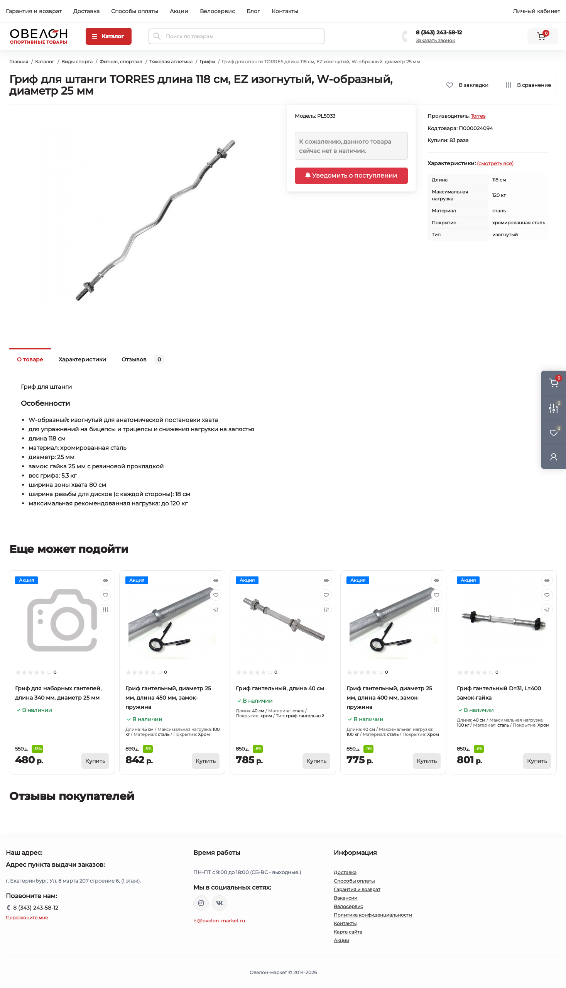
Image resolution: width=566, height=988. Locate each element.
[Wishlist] (105, 595)
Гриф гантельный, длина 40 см (280, 688)
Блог (253, 11)
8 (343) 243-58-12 (439, 32)
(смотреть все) (495, 163)
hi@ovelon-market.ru (219, 921)
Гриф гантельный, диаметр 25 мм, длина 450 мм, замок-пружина (168, 697)
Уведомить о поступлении (351, 175)
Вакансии (345, 898)
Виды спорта (77, 61)
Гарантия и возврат (34, 11)
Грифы (207, 61)
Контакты (285, 11)
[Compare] (105, 609)
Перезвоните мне (27, 917)
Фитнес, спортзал (121, 61)
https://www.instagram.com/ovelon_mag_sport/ (201, 903)
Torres (478, 116)
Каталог (44, 61)
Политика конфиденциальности (373, 915)
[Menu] (109, 36)
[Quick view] (105, 580)
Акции (179, 11)
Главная (18, 61)
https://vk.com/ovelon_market (219, 903)
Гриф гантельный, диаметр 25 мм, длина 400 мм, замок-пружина (389, 697)
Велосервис (217, 11)
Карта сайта (348, 932)
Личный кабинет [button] (536, 11)
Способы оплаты (134, 11)
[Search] (157, 36)
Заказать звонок (435, 40)
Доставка (86, 11)
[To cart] (95, 761)
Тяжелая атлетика (171, 61)
